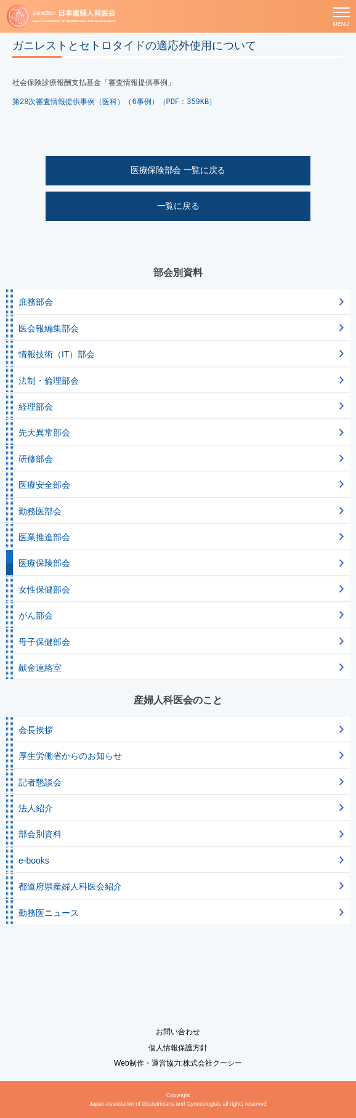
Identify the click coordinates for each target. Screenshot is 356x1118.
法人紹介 (35, 808)
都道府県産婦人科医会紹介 (70, 886)
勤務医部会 (40, 511)
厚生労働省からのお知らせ (70, 756)
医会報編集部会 (48, 328)
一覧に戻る (178, 206)
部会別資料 (40, 834)
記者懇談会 (40, 782)
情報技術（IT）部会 (56, 354)
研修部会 (35, 459)
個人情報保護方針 (178, 1047)
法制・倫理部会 (48, 381)
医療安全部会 (44, 485)
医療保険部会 (44, 563)
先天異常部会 (44, 432)
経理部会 (35, 406)
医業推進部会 (44, 537)
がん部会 (35, 615)
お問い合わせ (178, 1031)
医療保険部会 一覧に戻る (178, 170)
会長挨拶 (35, 730)
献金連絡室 (40, 668)
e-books (33, 860)
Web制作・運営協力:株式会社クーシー (178, 1063)
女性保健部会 (44, 589)
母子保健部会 (44, 642)
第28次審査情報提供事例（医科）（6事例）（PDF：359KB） (114, 102)
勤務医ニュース (48, 913)
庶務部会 (35, 302)
